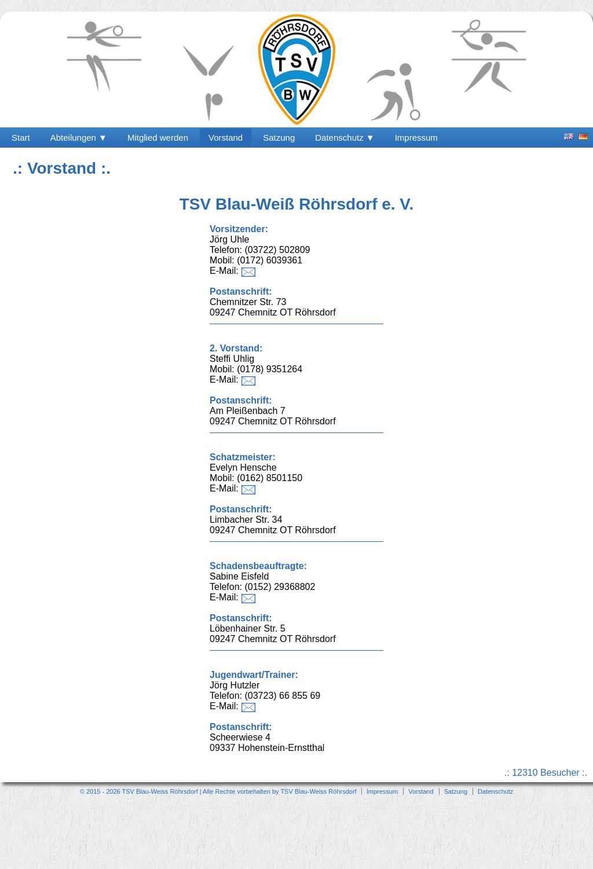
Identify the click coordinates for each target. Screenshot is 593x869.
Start (21, 137)
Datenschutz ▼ (344, 137)
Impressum (416, 137)
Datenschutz (495, 791)
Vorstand (225, 137)
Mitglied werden (157, 137)
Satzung (279, 137)
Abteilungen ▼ (78, 137)
